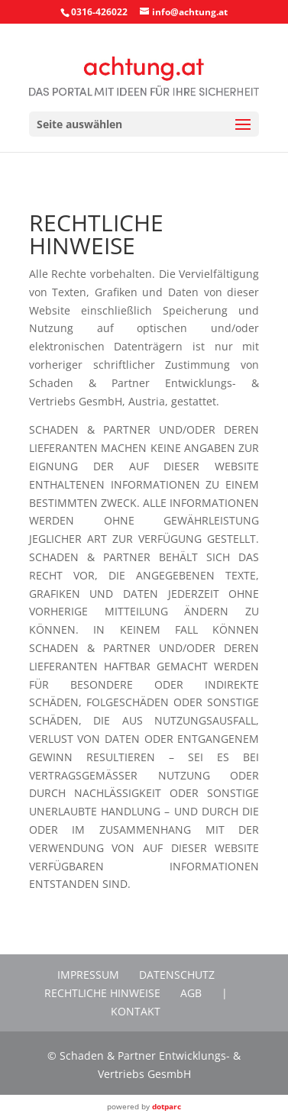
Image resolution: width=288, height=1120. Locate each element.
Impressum (88, 974)
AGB (191, 993)
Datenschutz (177, 974)
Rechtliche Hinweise (102, 993)
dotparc (166, 1106)
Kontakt (135, 1011)
